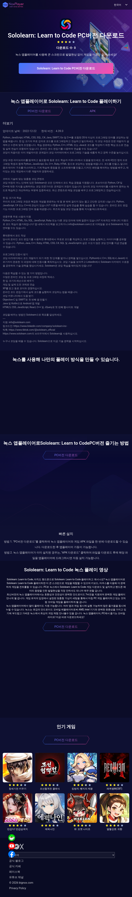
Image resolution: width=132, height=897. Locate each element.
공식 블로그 (16, 860)
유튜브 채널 (16, 877)
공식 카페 (15, 866)
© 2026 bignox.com (21, 882)
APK (93, 111)
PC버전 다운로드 (39, 111)
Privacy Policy (17, 888)
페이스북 (14, 871)
